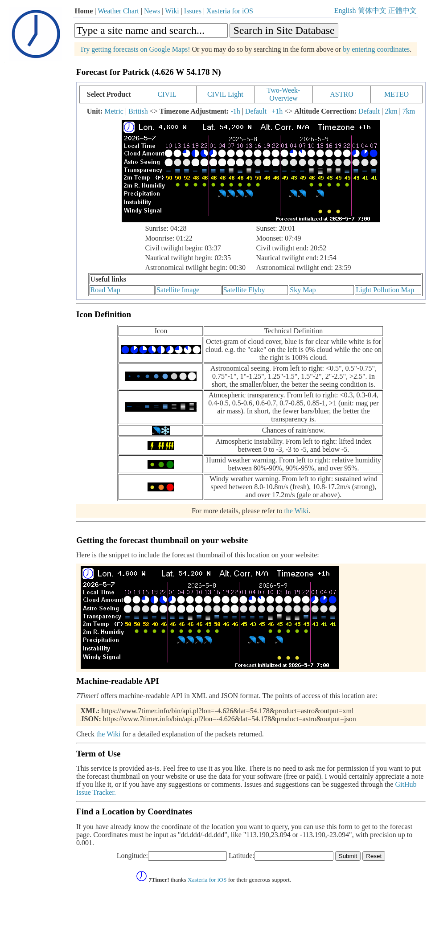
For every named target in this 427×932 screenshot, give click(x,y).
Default (256, 111)
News (152, 11)
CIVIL (167, 94)
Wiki (172, 11)
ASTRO (341, 94)
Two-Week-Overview (283, 94)
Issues (192, 11)
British (138, 111)
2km (391, 111)
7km (408, 111)
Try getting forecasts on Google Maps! (135, 49)
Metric (113, 111)
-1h (235, 111)
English (345, 10)
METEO (396, 94)
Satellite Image (177, 290)
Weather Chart (118, 11)
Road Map (105, 290)
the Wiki (296, 511)
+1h (277, 111)
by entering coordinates (376, 49)
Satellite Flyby (244, 290)
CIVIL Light (225, 94)
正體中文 (402, 10)
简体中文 (372, 10)
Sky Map (303, 290)
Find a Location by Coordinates (134, 811)
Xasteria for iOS (229, 11)
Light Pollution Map (385, 290)
